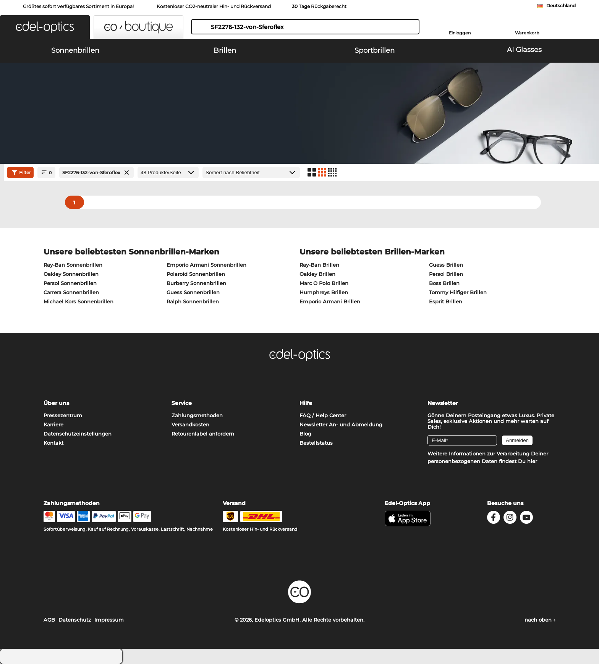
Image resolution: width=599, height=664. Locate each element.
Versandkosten (190, 424)
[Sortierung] (251, 172)
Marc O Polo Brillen (324, 283)
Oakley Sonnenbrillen (71, 274)
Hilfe (306, 403)
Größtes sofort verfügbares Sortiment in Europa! (78, 6)
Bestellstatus (316, 443)
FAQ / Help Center (323, 415)
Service (182, 403)
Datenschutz (74, 620)
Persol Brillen (446, 274)
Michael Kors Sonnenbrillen (78, 301)
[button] (45, 27)
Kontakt (53, 443)
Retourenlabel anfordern (203, 434)
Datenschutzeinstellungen (78, 434)
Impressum (109, 620)
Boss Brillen (444, 283)
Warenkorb (527, 33)
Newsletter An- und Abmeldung (341, 424)
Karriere (53, 424)
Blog (305, 434)
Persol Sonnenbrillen (70, 283)
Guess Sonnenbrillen (193, 292)
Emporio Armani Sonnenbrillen (206, 265)
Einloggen (460, 33)
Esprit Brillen (445, 301)
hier (532, 461)
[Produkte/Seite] (168, 172)
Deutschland (561, 5)
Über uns (56, 403)
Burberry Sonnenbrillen (196, 283)
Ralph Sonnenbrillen (193, 301)
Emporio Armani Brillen (330, 301)
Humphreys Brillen (324, 292)
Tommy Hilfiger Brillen (458, 292)
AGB (49, 620)
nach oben (540, 620)
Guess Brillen (446, 265)
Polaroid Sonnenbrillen (196, 274)
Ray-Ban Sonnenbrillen (73, 265)
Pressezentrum (63, 415)
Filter (20, 172)
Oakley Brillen (317, 274)
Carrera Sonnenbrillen (71, 292)
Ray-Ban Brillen (319, 265)
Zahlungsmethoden (197, 415)
